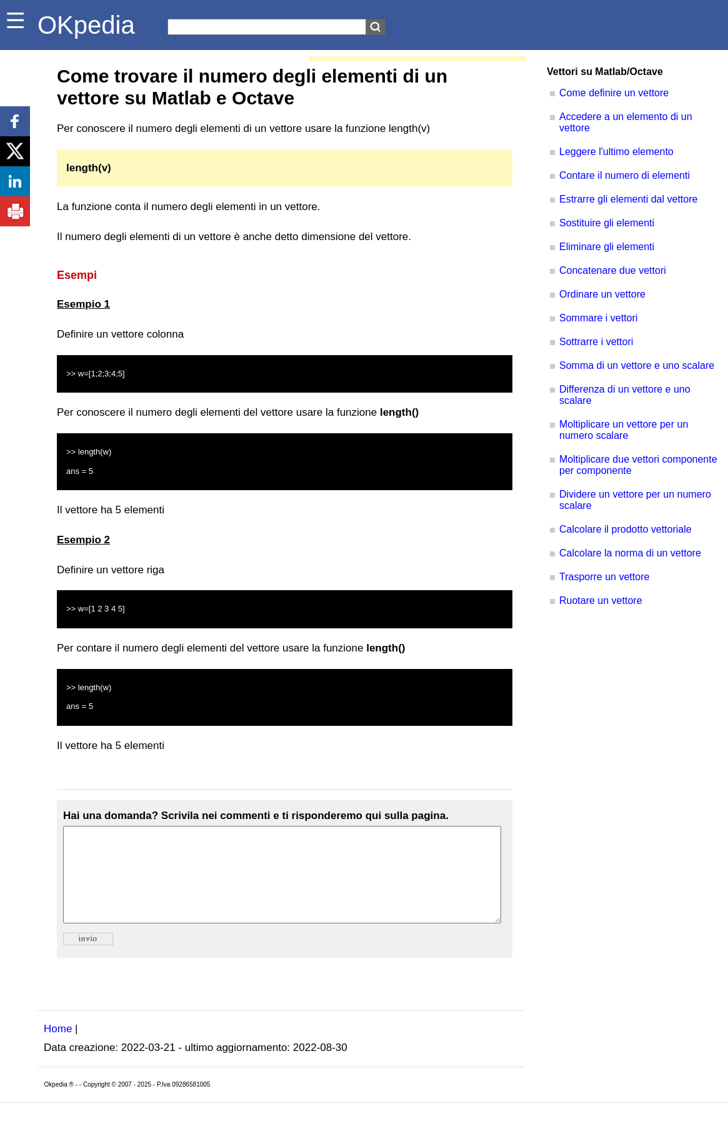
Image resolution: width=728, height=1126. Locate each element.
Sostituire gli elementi (606, 223)
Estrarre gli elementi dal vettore (628, 199)
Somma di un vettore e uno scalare (636, 365)
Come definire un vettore (614, 93)
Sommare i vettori (598, 318)
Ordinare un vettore (602, 294)
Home (58, 1047)
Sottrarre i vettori (596, 341)
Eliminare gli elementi (606, 246)
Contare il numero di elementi (624, 175)
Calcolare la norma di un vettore (630, 553)
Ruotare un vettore (600, 600)
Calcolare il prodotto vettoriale (625, 529)
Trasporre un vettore (604, 576)
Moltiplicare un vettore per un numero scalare (623, 430)
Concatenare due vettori (612, 270)
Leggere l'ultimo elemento (616, 151)
